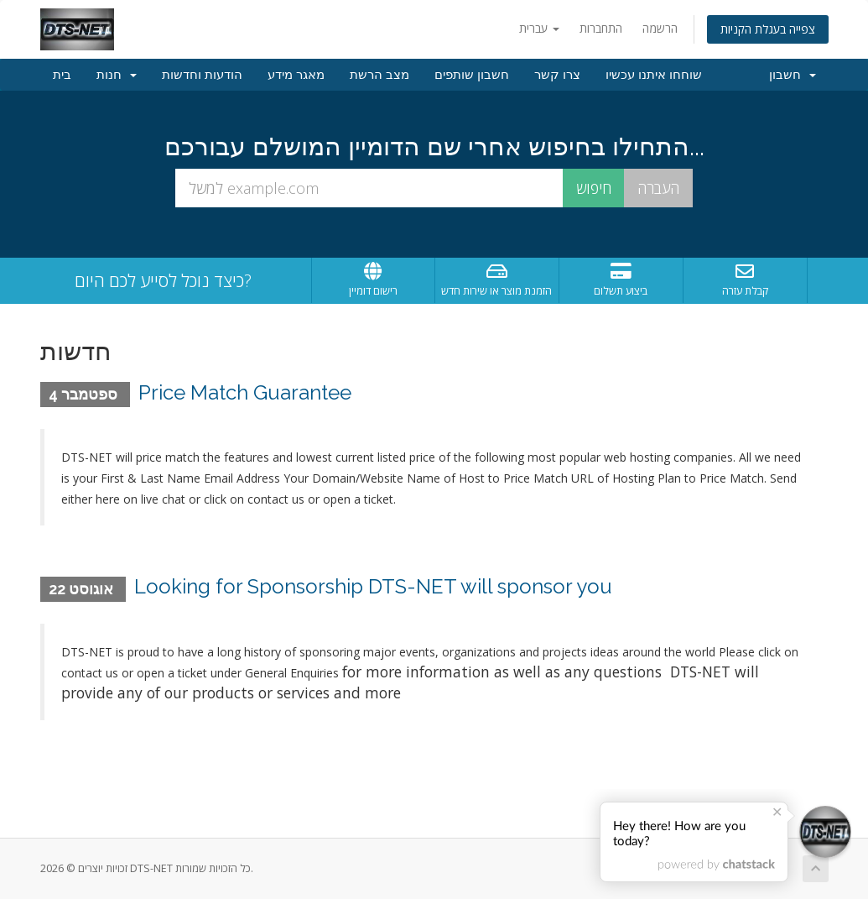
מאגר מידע (296, 74)
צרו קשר (557, 74)
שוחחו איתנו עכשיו (654, 74)
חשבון (792, 74)
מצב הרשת (379, 74)
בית (62, 74)
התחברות (601, 28)
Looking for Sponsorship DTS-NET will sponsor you (373, 586)
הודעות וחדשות (202, 74)
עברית (539, 28)
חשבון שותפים (471, 74)
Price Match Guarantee (244, 392)
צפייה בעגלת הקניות (767, 29)
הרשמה (660, 28)
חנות (116, 74)
